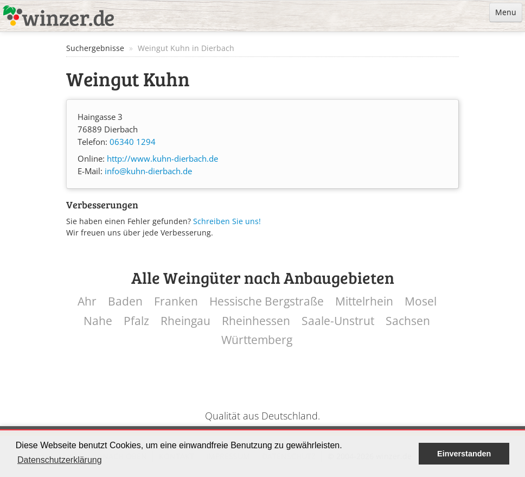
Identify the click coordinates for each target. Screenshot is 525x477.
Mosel (421, 301)
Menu (505, 12)
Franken (176, 301)
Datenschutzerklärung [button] (59, 460)
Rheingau (185, 321)
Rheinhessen (256, 321)
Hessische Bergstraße (266, 301)
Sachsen (408, 321)
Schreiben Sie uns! (227, 221)
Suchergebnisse (95, 48)
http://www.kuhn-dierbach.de (162, 158)
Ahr (87, 301)
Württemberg (256, 340)
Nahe (98, 321)
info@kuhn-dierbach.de (148, 171)
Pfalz (136, 321)
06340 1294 (133, 142)
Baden (125, 301)
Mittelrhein (364, 301)
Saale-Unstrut (338, 321)
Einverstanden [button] (464, 453)
